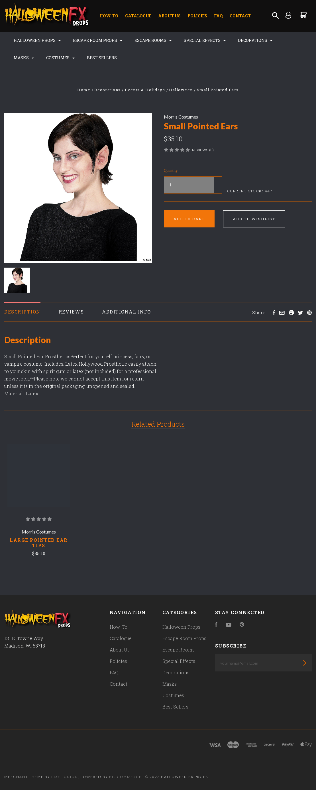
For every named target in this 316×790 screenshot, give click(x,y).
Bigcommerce (125, 777)
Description (22, 312)
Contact (240, 16)
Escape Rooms (153, 40)
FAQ (218, 16)
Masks (24, 57)
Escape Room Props (97, 40)
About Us (169, 16)
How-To (108, 16)
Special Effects (205, 40)
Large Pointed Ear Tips (39, 542)
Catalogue (138, 16)
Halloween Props (37, 40)
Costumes (60, 57)
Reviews (71, 312)
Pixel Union (64, 777)
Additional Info (126, 312)
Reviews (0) (203, 149)
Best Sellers (102, 57)
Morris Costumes (181, 116)
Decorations (255, 40)
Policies (197, 16)
